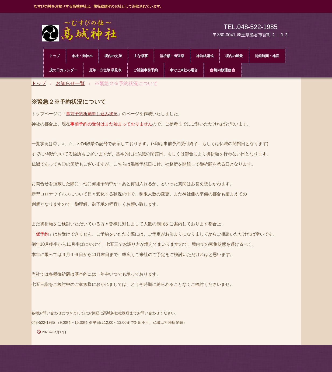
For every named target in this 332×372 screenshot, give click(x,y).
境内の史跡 (113, 56)
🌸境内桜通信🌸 (222, 70)
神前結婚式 (205, 56)
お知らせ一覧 (70, 83)
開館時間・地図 (267, 56)
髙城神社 (82, 32)
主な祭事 (141, 56)
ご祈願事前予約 (145, 70)
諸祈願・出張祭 (172, 56)
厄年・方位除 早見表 (105, 70)
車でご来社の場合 (184, 70)
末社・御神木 (82, 56)
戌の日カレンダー (63, 70)
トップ (54, 56)
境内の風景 (234, 56)
